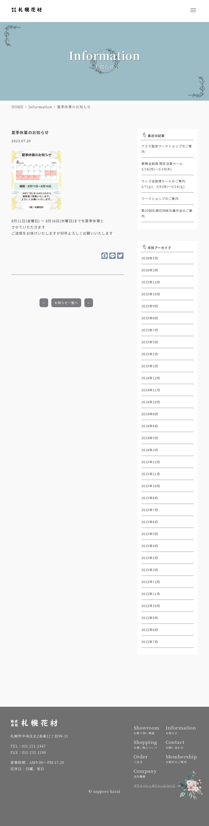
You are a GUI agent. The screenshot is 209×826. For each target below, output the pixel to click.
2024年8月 (149, 414)
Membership (180, 758)
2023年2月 (149, 569)
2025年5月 (149, 342)
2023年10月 (150, 485)
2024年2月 (149, 449)
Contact (180, 744)
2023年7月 (149, 509)
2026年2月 (149, 270)
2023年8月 (149, 497)
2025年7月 (149, 330)
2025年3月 (149, 354)
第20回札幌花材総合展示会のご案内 (166, 213)
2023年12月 (150, 461)
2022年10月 (150, 605)
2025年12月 (150, 282)
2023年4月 (149, 545)
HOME (17, 106)
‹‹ (44, 302)
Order (148, 758)
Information (40, 106)
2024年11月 (150, 390)
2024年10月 (150, 402)
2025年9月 (149, 306)
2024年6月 (149, 426)
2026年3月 (149, 258)
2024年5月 (149, 438)
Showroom (148, 729)
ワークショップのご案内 (159, 198)
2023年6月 (149, 521)
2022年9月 (149, 617)
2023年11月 (150, 473)
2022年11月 (150, 593)
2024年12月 (150, 378)
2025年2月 (149, 366)
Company (148, 773)
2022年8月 (149, 629)
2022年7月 (149, 641)
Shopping (148, 744)
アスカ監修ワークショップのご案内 (166, 149)
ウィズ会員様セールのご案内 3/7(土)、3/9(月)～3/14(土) (167, 184)
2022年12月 (150, 581)
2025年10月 (150, 294)
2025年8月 (149, 318)
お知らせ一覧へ (66, 302)
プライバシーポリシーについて (154, 785)
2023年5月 (149, 533)
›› (88, 302)
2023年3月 (149, 557)
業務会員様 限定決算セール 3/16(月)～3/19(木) (167, 166)
